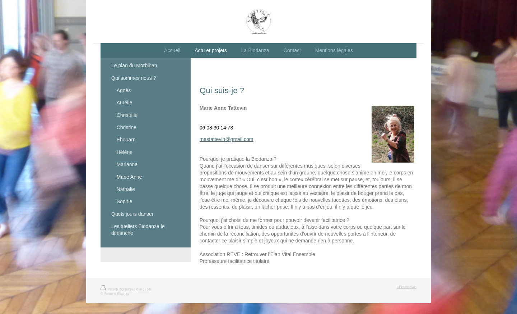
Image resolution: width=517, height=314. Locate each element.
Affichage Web (406, 287)
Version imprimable (117, 289)
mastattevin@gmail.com (226, 139)
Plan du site (144, 289)
